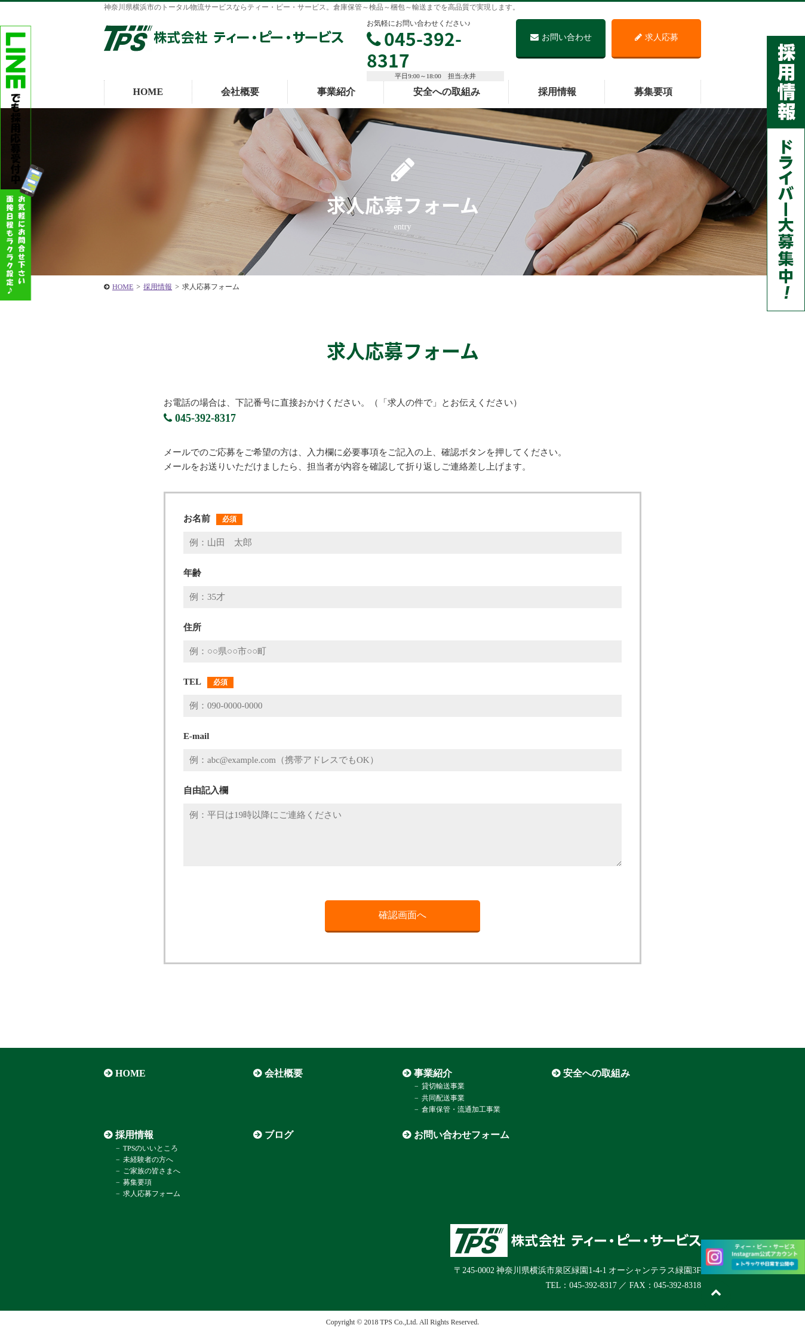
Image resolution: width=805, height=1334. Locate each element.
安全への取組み (446, 92)
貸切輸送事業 (443, 1086)
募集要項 (653, 92)
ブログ (279, 1135)
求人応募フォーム (151, 1193)
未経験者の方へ (148, 1159)
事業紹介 (336, 92)
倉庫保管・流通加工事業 (461, 1109)
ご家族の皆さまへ (151, 1171)
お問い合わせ (561, 37)
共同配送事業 (443, 1098)
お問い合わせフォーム (461, 1135)
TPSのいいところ (151, 1148)
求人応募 (656, 37)
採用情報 (557, 92)
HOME (148, 92)
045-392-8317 (414, 49)
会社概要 (240, 92)
